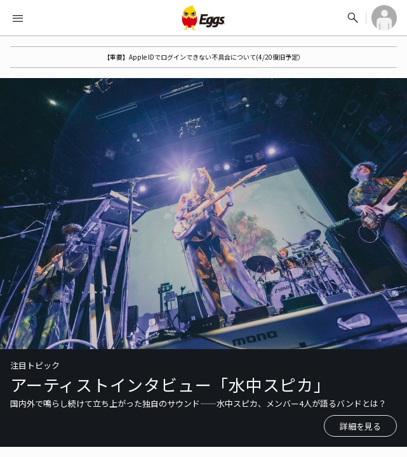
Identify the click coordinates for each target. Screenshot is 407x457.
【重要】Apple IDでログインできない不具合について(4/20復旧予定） (203, 57)
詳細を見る (360, 426)
